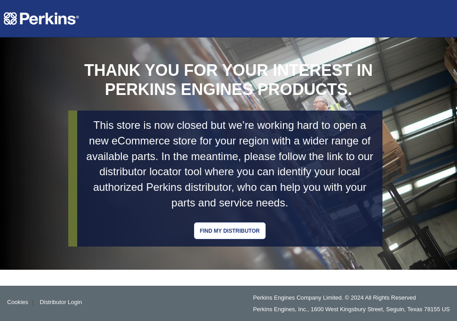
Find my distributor (230, 231)
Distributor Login (61, 302)
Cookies (17, 302)
